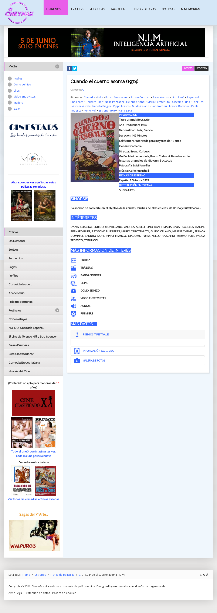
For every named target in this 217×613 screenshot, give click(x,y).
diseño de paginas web (150, 586)
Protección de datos (37, 593)
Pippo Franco (121, 106)
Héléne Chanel (135, 102)
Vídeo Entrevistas (25, 96)
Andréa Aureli (81, 106)
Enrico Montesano (117, 97)
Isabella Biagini (101, 106)
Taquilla (117, 9)
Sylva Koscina (161, 97)
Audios (18, 78)
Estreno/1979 (107, 110)
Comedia (89, 97)
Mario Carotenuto (159, 102)
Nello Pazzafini (114, 102)
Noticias (168, 9)
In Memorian (190, 9)
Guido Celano (140, 106)
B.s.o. (17, 108)
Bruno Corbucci (140, 97)
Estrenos (53, 9)
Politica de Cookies (64, 593)
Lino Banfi (178, 97)
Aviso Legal (16, 593)
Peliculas (97, 9)
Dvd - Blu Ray (145, 9)
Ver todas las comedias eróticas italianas (33, 499)
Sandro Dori (159, 106)
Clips (17, 90)
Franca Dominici (179, 106)
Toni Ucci (198, 102)
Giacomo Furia (181, 102)
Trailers (77, 9)
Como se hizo (22, 84)
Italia (100, 97)
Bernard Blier (94, 102)
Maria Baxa (125, 110)
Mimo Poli (90, 110)
